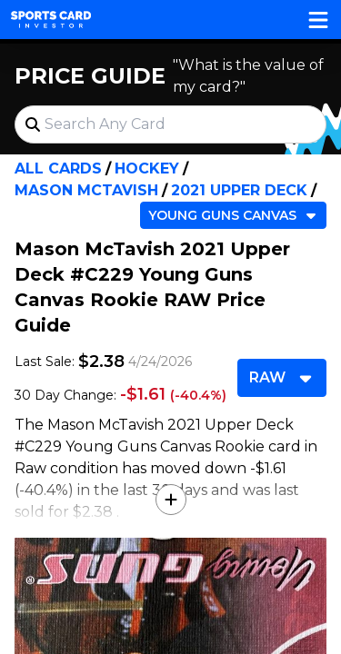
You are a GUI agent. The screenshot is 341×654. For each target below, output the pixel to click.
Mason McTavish (86, 190)
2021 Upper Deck (239, 190)
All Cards (58, 168)
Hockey (147, 168)
